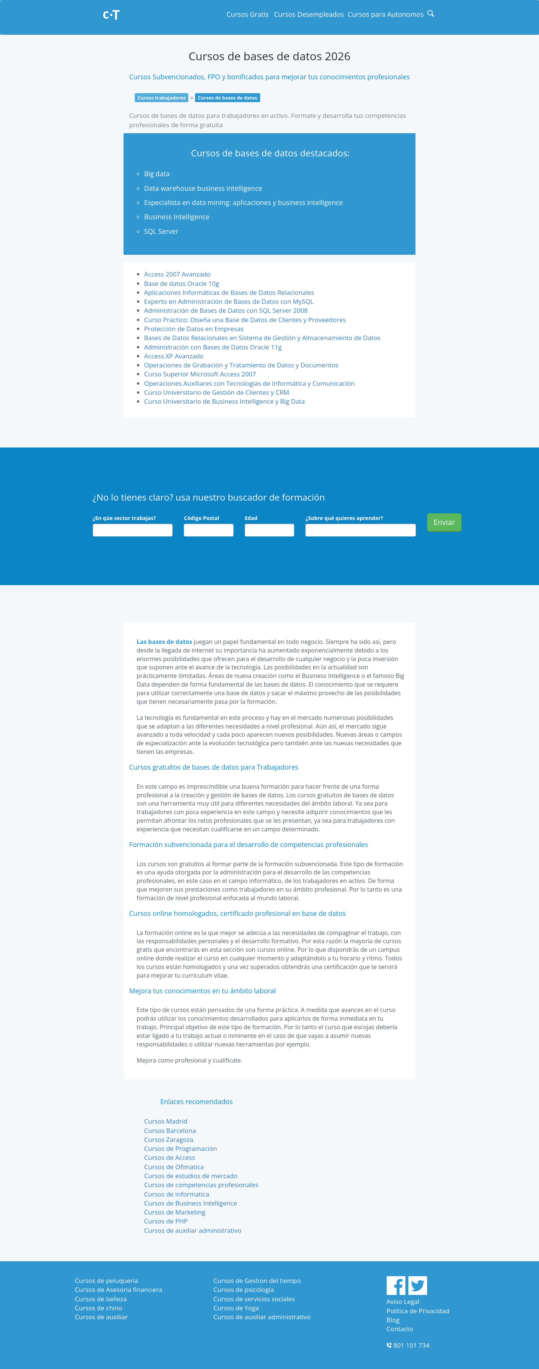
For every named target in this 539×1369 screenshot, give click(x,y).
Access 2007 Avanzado (177, 274)
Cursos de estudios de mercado (191, 1175)
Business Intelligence (177, 216)
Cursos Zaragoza (168, 1139)
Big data (157, 173)
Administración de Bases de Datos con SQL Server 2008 (226, 310)
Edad (251, 518)
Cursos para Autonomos (386, 14)
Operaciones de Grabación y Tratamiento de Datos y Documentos (241, 365)
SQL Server (161, 231)
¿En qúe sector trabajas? (124, 518)
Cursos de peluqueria (106, 1280)
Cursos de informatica (176, 1194)
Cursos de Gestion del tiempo (257, 1280)
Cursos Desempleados (309, 14)
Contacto (400, 1328)
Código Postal (201, 518)
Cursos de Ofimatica (174, 1166)
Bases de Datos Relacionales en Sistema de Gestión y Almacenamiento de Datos (262, 337)
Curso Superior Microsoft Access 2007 (200, 374)
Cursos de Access (169, 1157)
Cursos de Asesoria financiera (118, 1289)
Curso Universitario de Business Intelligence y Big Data (224, 401)
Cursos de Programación (180, 1148)
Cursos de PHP (166, 1221)
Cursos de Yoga (236, 1308)
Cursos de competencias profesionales (201, 1184)
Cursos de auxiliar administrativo (192, 1230)
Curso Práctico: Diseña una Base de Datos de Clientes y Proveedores (245, 319)
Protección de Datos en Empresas (194, 328)
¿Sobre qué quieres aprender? (344, 518)
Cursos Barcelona (170, 1130)
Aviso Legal (403, 1301)
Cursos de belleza (101, 1299)
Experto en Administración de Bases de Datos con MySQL (229, 301)
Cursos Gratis (247, 14)
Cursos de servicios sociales (254, 1299)
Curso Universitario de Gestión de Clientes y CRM (216, 392)
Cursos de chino (98, 1308)
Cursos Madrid (166, 1121)
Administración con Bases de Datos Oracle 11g (212, 347)
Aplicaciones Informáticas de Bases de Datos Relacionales (229, 292)
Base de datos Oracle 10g (181, 283)
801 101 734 (411, 1345)
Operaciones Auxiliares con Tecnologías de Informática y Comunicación (249, 383)
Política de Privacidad (418, 1311)
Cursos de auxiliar (101, 1317)
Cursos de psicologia (243, 1289)
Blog (393, 1319)
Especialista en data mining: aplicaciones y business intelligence (243, 202)
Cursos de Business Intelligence (190, 1203)
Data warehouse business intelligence (203, 188)
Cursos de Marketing (174, 1212)
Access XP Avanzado (174, 356)
